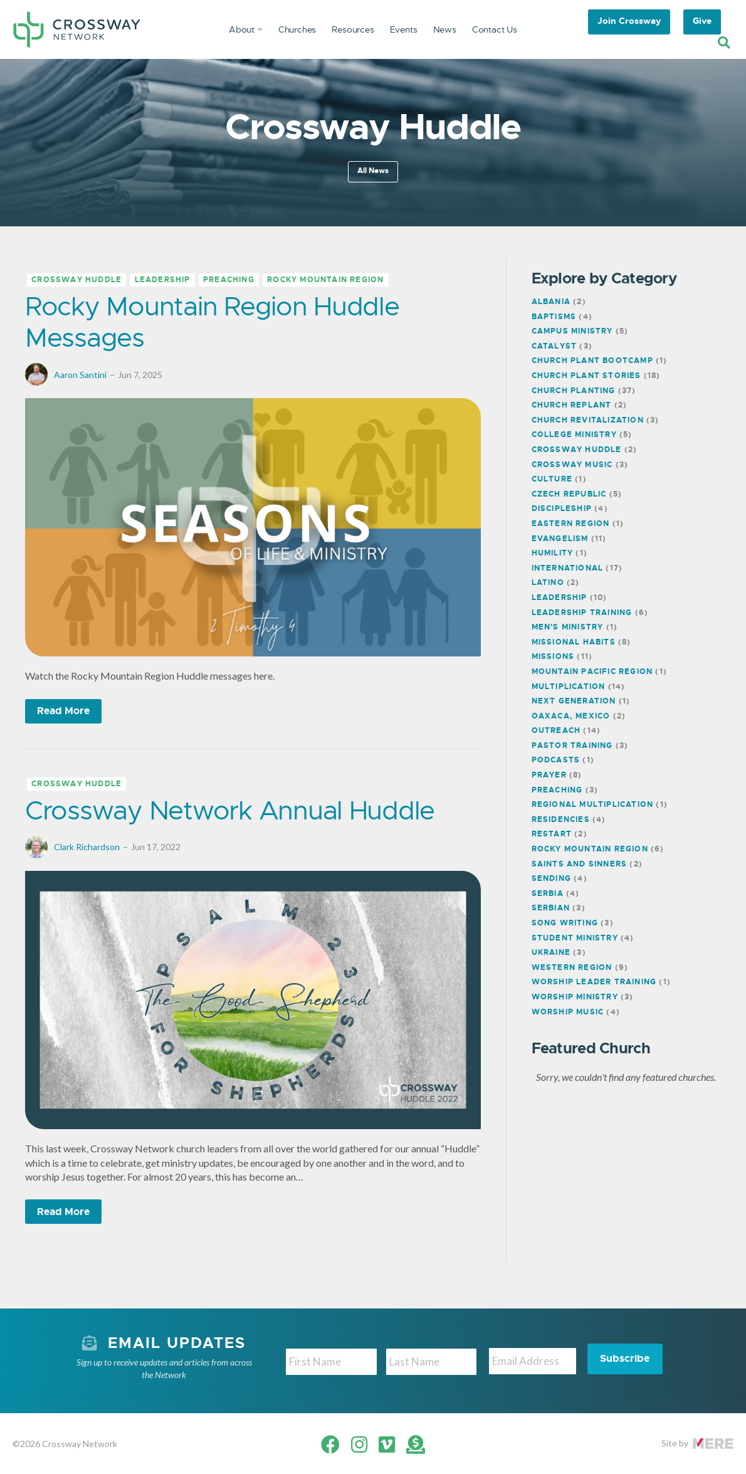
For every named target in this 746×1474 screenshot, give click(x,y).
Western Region (572, 967)
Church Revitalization (588, 420)
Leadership (163, 280)
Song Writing (565, 923)
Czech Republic (569, 494)
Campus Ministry (572, 331)
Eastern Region (571, 524)
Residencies (561, 819)
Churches (297, 29)
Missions (553, 656)
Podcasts (556, 760)
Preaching (229, 280)
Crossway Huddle (76, 280)
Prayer (549, 775)
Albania (551, 302)
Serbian (551, 908)
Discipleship (562, 508)
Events (404, 29)
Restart (552, 834)
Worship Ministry (575, 997)
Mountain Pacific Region (592, 671)
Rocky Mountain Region (325, 280)
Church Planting (574, 391)
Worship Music (568, 1012)
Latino (548, 582)
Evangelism (560, 539)
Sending (551, 878)
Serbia (548, 893)
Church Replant (572, 405)
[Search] (724, 42)
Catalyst (554, 346)
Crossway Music (572, 465)
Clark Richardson (87, 846)
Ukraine (551, 952)
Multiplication (569, 687)
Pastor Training (572, 745)
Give (702, 20)
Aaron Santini (80, 374)
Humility (553, 553)
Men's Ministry (568, 627)
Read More (63, 710)
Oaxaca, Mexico (571, 716)
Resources (353, 29)
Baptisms (554, 317)
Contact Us (494, 29)
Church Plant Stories (586, 376)
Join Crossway (629, 20)
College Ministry (574, 434)
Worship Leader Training (594, 982)
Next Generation (574, 701)
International (568, 568)
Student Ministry (575, 938)
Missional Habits (574, 642)
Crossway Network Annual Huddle (229, 810)
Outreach (556, 730)
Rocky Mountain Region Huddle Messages (212, 322)
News (444, 29)
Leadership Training (582, 613)
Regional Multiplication (593, 804)
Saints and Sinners (580, 864)
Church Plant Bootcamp (592, 360)
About (246, 29)
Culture (552, 479)
